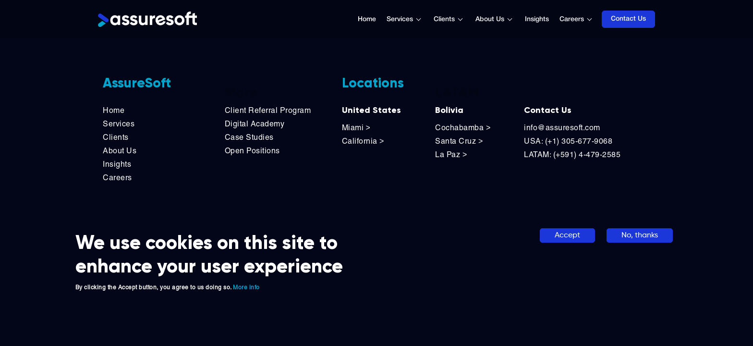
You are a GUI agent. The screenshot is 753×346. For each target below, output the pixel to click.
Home (367, 19)
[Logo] (147, 19)
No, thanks (639, 235)
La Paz (451, 154)
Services (400, 19)
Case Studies (249, 137)
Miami (357, 127)
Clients (444, 19)
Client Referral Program (268, 110)
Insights (537, 19)
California (363, 141)
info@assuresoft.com (562, 127)
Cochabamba (462, 127)
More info (246, 287)
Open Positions (252, 150)
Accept (567, 235)
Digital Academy (255, 123)
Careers (571, 19)
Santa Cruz (459, 141)
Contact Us (628, 19)
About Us (489, 19)
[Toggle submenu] (423, 19)
